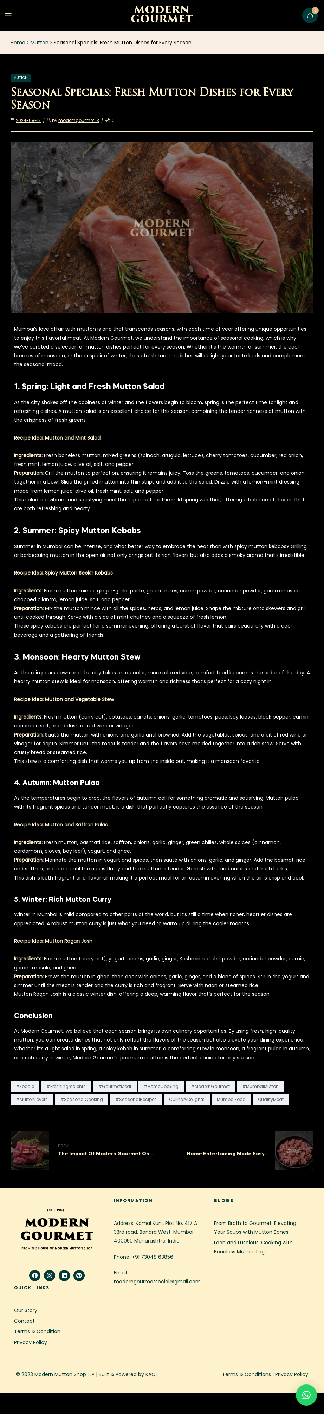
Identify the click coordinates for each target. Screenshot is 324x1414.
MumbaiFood (231, 1099)
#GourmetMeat (114, 1086)
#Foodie (25, 1086)
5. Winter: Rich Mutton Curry (62, 899)
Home (18, 42)
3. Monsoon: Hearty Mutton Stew (77, 657)
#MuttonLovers (32, 1099)
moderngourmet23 (78, 120)
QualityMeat (271, 1099)
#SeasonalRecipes (136, 1099)
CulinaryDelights (187, 1099)
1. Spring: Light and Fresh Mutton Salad (89, 387)
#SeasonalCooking (81, 1099)
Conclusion (33, 1016)
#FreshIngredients (66, 1086)
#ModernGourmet (210, 1086)
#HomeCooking (161, 1086)
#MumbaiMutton (260, 1086)
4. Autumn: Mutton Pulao (57, 783)
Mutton (39, 42)
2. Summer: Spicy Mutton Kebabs (77, 531)
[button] (306, 1395)
